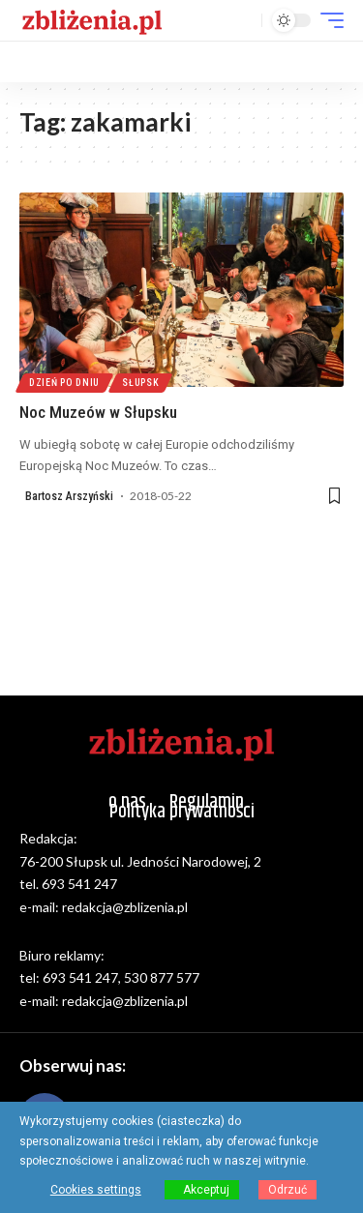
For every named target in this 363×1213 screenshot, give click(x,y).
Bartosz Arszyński (69, 496)
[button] (242, 21)
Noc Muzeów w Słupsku (98, 412)
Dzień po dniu (64, 382)
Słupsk (140, 382)
